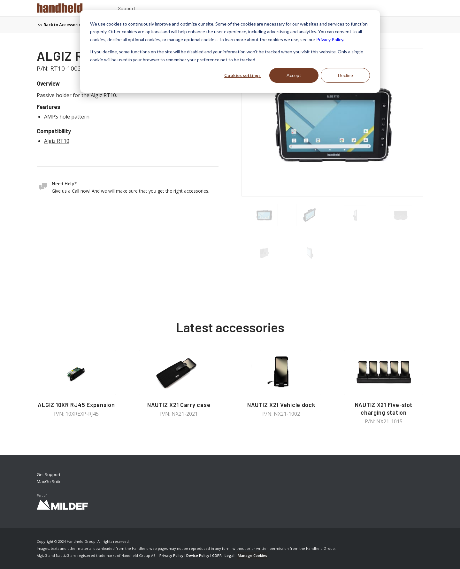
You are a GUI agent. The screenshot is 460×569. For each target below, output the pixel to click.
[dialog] (230, 51)
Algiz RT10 (56, 140)
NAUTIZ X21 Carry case (178, 404)
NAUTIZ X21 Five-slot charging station (384, 408)
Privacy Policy (329, 39)
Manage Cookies (252, 555)
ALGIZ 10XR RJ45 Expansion (76, 404)
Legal (229, 555)
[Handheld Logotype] (60, 8)
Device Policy (197, 555)
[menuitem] (126, 9)
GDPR (217, 555)
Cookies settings (242, 75)
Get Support (48, 474)
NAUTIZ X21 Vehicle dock (281, 404)
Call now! (81, 191)
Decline (345, 75)
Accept (294, 75)
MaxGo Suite (49, 481)
